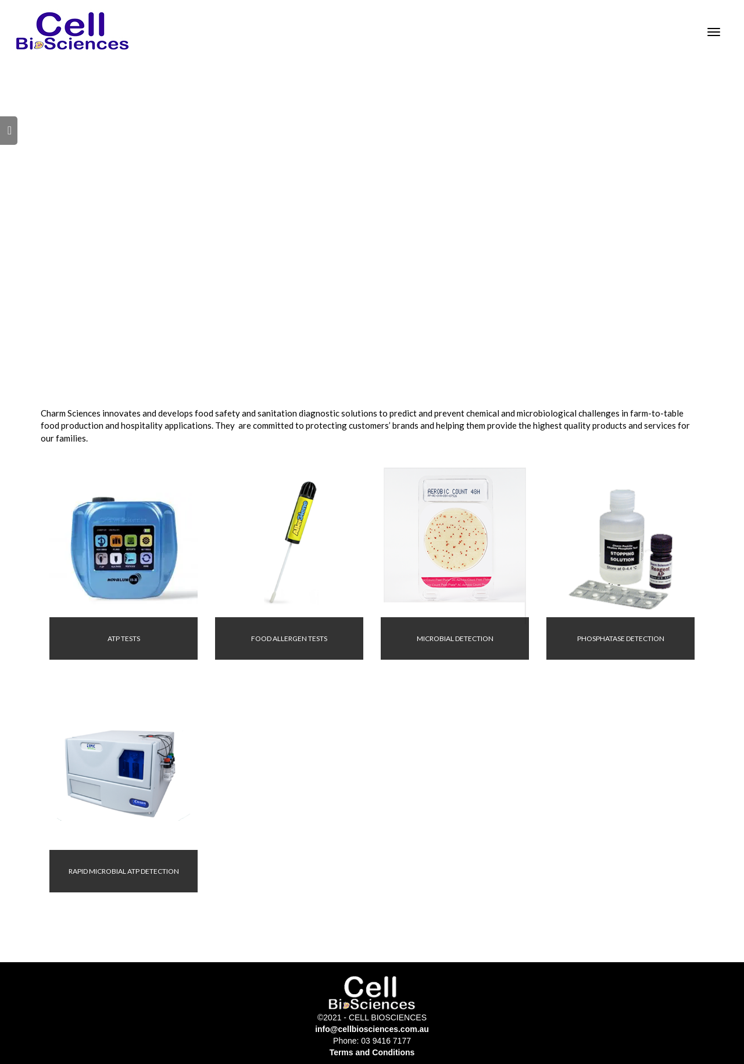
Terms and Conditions (372, 1052)
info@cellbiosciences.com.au (372, 1029)
